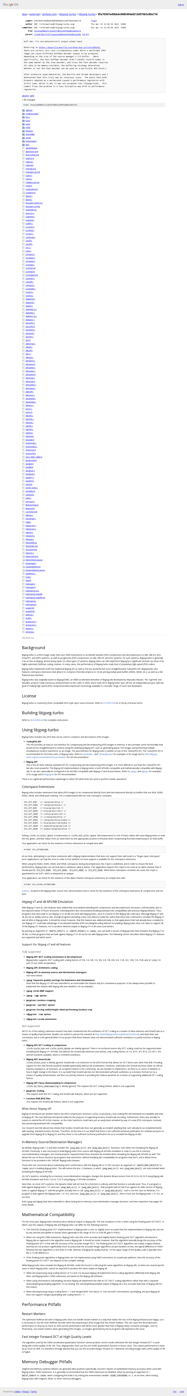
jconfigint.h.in (32, 275)
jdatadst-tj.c (31, 309)
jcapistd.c (30, 220)
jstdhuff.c (30, 494)
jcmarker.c (30, 257)
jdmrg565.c (31, 384)
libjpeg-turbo (67, 14)
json (181, 1391)
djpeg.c (29, 199)
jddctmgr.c (31, 343)
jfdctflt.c (29, 415)
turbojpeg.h (31, 604)
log (94, 20)
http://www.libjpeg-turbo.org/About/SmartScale (117, 1034)
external (34, 14)
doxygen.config (33, 206)
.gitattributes (31, 148)
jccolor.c (29, 233)
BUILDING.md (32, 154)
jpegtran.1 (30, 470)
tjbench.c (30, 553)
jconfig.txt (30, 271)
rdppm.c (29, 532)
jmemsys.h (31, 450)
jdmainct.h (30, 364)
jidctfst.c (29, 429)
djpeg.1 (29, 196)
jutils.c (28, 498)
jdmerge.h (30, 381)
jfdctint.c (30, 422)
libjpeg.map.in (32, 505)
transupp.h (31, 587)
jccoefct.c (30, 227)
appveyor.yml (32, 151)
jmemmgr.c (31, 443)
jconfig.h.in (31, 268)
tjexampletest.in (33, 566)
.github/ (29, 110)
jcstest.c (29, 292)
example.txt (31, 209)
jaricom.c (30, 213)
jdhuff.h (25, 95)
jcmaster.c (30, 261)
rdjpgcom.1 (31, 525)
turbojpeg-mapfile (34, 594)
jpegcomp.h (31, 460)
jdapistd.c (30, 302)
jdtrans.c (30, 405)
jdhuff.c (29, 347)
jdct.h (28, 340)
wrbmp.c (30, 614)
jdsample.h (31, 402)
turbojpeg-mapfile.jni (35, 597)
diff (85, 34)
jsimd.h (29, 484)
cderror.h (30, 158)
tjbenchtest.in (32, 556)
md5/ (28, 127)
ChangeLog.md (33, 172)
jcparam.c (30, 278)
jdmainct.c (30, 360)
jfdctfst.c (30, 419)
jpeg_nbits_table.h (34, 457)
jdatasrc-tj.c (31, 316)
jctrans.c (29, 295)
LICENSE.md (31, 511)
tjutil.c (28, 577)
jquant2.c (30, 480)
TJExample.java (105, 754)
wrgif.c (29, 618)
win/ (28, 144)
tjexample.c (31, 563)
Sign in (181, 4)
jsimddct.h (30, 491)
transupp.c (30, 584)
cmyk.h (29, 185)
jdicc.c (28, 354)
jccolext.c (30, 230)
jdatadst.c (30, 312)
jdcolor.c (30, 336)
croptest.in (31, 192)
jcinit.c (28, 251)
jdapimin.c (30, 299)
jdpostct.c (30, 395)
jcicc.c (28, 247)
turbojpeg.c (31, 601)
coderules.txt (32, 189)
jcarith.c (29, 223)
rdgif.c (28, 522)
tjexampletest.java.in (35, 570)
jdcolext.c (30, 333)
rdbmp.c (29, 515)
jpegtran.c (30, 474)
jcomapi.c (30, 264)
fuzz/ (28, 120)
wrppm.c (30, 628)
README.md (32, 546)
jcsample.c (31, 288)
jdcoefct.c (30, 323)
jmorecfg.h (31, 453)
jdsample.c (31, 398)
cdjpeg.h (29, 165)
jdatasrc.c (30, 319)
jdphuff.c (30, 391)
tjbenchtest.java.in (34, 559)
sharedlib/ (30, 134)
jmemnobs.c (31, 446)
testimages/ (31, 141)
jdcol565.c (30, 329)
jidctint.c (29, 433)
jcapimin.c (30, 216)
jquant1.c (30, 477)
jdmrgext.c (31, 388)
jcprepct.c (30, 285)
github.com (49, 14)
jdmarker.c (31, 367)
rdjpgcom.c (31, 529)
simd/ (28, 137)
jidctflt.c (29, 426)
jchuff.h (29, 244)
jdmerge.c (30, 378)
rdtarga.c (30, 539)
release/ (29, 131)
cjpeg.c (29, 179)
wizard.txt (30, 611)
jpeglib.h (29, 467)
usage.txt (30, 608)
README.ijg (31, 542)
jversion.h (30, 501)
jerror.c (29, 408)
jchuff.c (29, 240)
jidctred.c (30, 436)
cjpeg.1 (29, 175)
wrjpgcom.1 (31, 621)
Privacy (25, 1391)
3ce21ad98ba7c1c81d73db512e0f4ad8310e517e (57, 31)
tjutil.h (28, 580)
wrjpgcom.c (31, 625)
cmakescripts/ (32, 113)
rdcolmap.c (31, 518)
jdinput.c (29, 357)
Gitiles (17, 1391)
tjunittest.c (31, 573)
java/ (28, 124)
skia (24, 14)
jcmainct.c (30, 254)
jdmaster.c (31, 371)
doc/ (28, 117)
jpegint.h (30, 463)
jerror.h (29, 412)
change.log (31, 168)
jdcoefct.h (30, 326)
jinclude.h (30, 439)
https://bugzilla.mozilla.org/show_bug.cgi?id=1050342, (70, 47)
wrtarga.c (30, 631)
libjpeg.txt (30, 508)
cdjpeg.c (29, 161)
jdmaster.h (31, 374)
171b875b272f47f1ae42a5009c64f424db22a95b (57, 34)
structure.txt (31, 549)
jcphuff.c (29, 282)
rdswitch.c (30, 535)
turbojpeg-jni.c (32, 590)
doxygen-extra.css (34, 203)
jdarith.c (29, 306)
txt (174, 1391)
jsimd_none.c (32, 487)
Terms (34, 1391)
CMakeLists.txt (32, 182)
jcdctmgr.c (30, 237)
